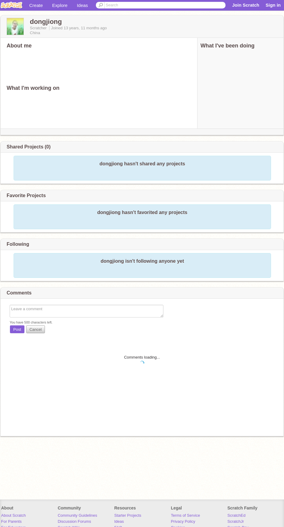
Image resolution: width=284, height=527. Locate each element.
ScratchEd (236, 515)
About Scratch (13, 515)
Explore (60, 5)
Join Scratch (245, 5)
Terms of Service (185, 515)
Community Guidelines (77, 515)
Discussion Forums (74, 521)
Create (36, 5)
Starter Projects (127, 515)
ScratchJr (235, 521)
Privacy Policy (183, 521)
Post (17, 329)
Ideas (82, 5)
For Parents (11, 521)
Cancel (36, 329)
